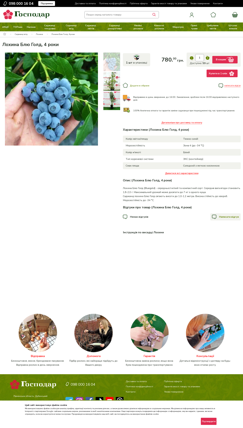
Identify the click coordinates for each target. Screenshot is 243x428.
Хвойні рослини (138, 27)
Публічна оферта (139, 3)
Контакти (218, 3)
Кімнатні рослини (159, 27)
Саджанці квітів (91, 27)
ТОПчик (17, 27)
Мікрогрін (178, 27)
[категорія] (38, 340)
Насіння (31, 27)
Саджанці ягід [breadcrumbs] (21, 34)
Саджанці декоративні (115, 27)
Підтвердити (209, 421)
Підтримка (47, 3)
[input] (199, 57)
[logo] (26, 18)
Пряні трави (194, 27)
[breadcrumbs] (4, 34)
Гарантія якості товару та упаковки (169, 3)
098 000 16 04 (21, 3)
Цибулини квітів (213, 27)
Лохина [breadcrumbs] (39, 34)
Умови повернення (200, 3)
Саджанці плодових (50, 27)
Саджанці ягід (71, 27)
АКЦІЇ (5, 27)
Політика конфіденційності (112, 3)
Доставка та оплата (85, 3)
